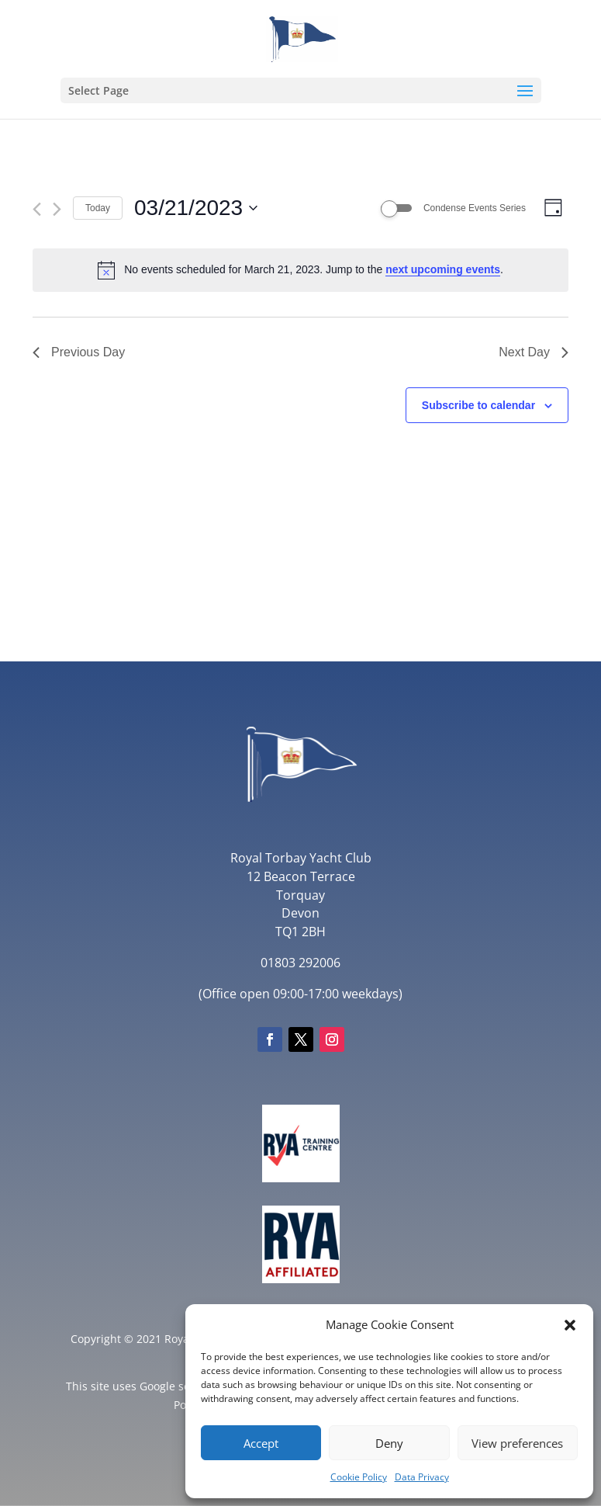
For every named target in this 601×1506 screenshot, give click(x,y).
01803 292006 (300, 962)
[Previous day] (37, 209)
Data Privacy (422, 1476)
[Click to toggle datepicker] (195, 208)
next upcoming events (442, 269)
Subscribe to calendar (478, 405)
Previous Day (79, 352)
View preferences (517, 1443)
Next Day (533, 352)
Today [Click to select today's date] (97, 208)
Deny (389, 1443)
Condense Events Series (474, 208)
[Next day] (57, 209)
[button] (570, 1325)
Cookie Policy (358, 1476)
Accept (261, 1443)
